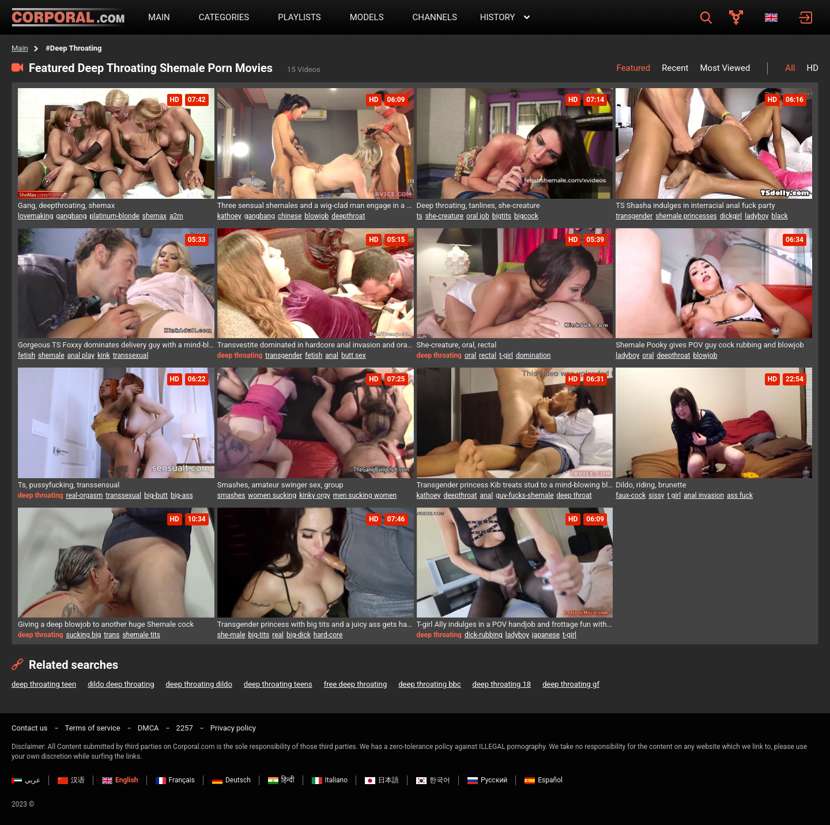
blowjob (316, 216)
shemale (51, 355)
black (779, 216)
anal (331, 355)
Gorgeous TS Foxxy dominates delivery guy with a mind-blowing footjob (116, 344)
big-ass (182, 495)
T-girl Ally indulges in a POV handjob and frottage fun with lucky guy (515, 624)
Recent (675, 68)
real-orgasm (84, 495)
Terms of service (92, 728)
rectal (487, 355)
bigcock (526, 216)
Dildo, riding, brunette (651, 484)
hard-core (328, 634)
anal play (81, 355)
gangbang (71, 216)
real (278, 634)
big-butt (156, 495)
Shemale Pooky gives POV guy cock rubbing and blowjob (709, 344)
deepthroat (348, 216)
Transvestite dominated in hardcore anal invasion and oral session (315, 344)
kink (103, 355)
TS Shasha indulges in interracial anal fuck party (695, 205)
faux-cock (631, 495)
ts (419, 216)
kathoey (229, 216)
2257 (184, 728)
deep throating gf (570, 684)
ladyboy (756, 216)
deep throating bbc (429, 684)
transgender (634, 216)
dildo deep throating (121, 684)
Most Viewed (725, 68)
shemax (154, 216)
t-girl (506, 355)
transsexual (131, 355)
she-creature (444, 216)
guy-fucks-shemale (525, 495)
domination (533, 355)
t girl (674, 495)
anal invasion (704, 495)
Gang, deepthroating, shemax (66, 205)
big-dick (298, 634)
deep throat (574, 495)
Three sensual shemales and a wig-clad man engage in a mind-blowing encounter (315, 205)
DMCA (148, 728)
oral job (477, 216)
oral (470, 355)
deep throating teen (44, 684)
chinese (289, 216)
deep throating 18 (502, 684)
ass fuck (740, 495)
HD (812, 68)
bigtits (501, 216)
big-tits (259, 634)
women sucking (272, 495)
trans (111, 634)
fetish (26, 355)
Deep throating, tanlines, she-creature (478, 205)
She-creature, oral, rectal (457, 344)
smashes (231, 495)
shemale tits (141, 634)
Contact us (30, 728)
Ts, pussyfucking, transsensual (68, 484)
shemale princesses (685, 216)
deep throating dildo (199, 684)
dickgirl (731, 216)
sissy (656, 495)
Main (20, 48)
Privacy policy (233, 728)
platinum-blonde (114, 216)
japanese (546, 634)
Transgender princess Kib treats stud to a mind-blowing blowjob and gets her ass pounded (515, 484)
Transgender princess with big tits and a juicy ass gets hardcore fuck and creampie (315, 624)
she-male (231, 634)
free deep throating (355, 684)
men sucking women (365, 495)
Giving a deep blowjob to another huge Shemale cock (106, 624)
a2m (176, 216)
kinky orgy (314, 495)
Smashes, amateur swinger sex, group (280, 484)
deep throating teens (278, 684)
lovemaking (35, 216)
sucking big (83, 634)
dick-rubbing (484, 634)
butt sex (353, 355)
